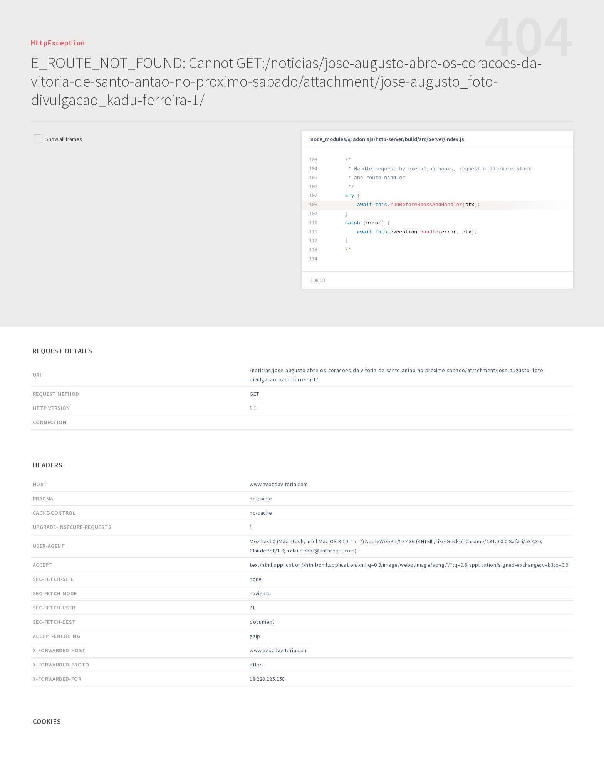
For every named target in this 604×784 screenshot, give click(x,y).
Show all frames (63, 139)
